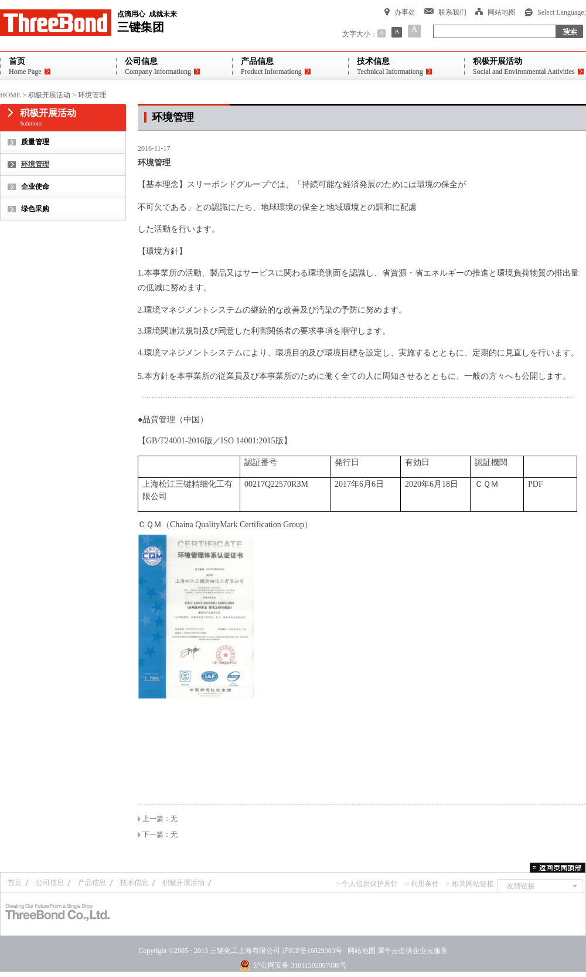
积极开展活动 (49, 95)
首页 (15, 882)
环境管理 (92, 95)
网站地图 (360, 951)
